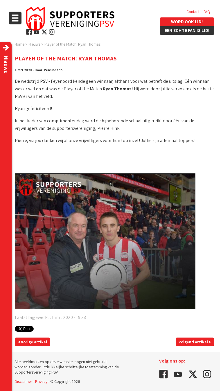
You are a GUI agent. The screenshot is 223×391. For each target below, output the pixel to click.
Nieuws (34, 44)
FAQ (207, 11)
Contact (192, 11)
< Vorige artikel (32, 342)
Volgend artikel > (195, 342)
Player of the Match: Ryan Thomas (72, 44)
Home (19, 44)
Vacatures (194, 23)
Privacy (41, 381)
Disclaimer (23, 381)
